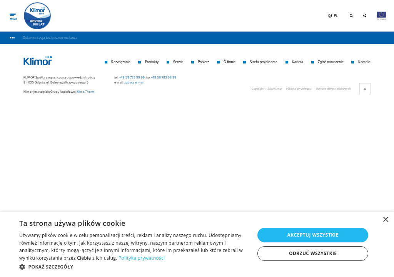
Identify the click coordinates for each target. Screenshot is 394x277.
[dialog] (197, 244)
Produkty (152, 61)
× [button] (385, 220)
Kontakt (364, 61)
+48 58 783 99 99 (132, 77)
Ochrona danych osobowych (333, 88)
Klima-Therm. (86, 91)
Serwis (178, 61)
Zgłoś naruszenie (331, 61)
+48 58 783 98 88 (163, 77)
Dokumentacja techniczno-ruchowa (50, 37)
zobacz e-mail (134, 82)
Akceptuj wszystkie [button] (313, 235)
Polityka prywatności (299, 88)
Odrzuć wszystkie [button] (313, 253)
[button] (133, 266)
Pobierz (203, 61)
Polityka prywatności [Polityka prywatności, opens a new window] (142, 258)
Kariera (297, 61)
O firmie (229, 61)
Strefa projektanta (263, 61)
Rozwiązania (120, 61)
